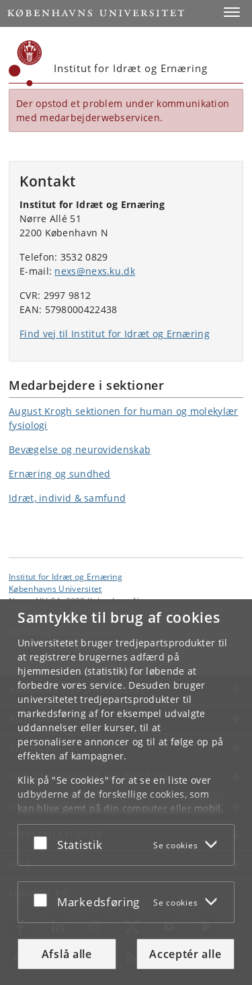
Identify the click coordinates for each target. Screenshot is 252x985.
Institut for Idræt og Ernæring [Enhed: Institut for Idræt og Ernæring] (65, 576)
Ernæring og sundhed (60, 473)
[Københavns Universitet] (25, 63)
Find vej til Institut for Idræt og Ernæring (114, 333)
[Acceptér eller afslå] (44, 842)
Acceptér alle (185, 954)
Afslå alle (67, 954)
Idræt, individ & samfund (67, 497)
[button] (231, 12)
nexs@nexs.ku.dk (94, 271)
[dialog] (126, 792)
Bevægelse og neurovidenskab (80, 449)
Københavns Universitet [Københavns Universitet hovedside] (55, 588)
